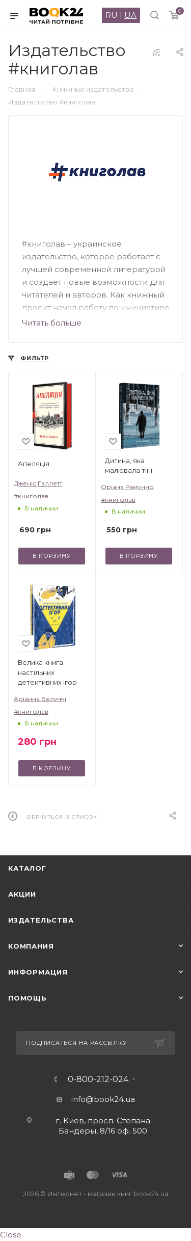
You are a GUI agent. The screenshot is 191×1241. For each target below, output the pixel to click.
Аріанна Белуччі (40, 699)
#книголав (31, 496)
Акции (22, 894)
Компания (30, 946)
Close (10, 1234)
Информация (38, 972)
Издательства (41, 920)
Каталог (27, 868)
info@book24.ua (103, 1099)
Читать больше (51, 323)
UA (130, 15)
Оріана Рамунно (127, 487)
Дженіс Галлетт (38, 483)
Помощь (27, 998)
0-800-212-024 (98, 1079)
